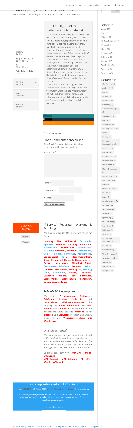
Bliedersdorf (84, 247)
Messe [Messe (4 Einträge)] (105, 184)
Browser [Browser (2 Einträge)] (106, 96)
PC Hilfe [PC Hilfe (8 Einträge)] (106, 193)
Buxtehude (85, 241)
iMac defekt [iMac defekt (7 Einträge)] (107, 152)
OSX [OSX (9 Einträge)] (114, 189)
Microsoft (105, 45)
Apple (55, 14)
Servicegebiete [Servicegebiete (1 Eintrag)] (108, 209)
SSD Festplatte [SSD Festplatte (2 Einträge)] (108, 222)
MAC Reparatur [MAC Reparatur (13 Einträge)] (109, 176)
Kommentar (50, 152)
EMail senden (21, 73)
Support (61, 14)
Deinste (48, 253)
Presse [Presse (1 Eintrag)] (105, 197)
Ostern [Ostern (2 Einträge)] (106, 189)
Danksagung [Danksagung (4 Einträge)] (108, 124)
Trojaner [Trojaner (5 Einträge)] (106, 234)
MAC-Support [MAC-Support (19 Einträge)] (108, 165)
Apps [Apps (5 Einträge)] (105, 92)
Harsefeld (49, 250)
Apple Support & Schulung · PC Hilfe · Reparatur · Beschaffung (52, 426)
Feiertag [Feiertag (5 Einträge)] (106, 137)
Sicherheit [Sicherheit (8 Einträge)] (107, 213)
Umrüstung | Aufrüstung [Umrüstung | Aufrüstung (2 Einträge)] (107, 240)
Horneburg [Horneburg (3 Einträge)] (107, 148)
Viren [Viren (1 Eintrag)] (105, 254)
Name (47, 182)
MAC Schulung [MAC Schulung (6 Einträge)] (108, 180)
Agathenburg (84, 253)
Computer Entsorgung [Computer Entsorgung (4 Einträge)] (110, 110)
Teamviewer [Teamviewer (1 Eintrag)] (108, 226)
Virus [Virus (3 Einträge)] (114, 254)
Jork (64, 256)
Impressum (97, 426)
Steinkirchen (50, 247)
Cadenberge (59, 272)
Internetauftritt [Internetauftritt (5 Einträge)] (109, 161)
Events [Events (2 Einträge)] (105, 133)
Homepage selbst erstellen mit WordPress (54, 384)
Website (47, 197)
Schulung (105, 57)
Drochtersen (50, 266)
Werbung (105, 69)
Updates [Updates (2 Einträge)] (106, 246)
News (103, 49)
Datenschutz (85, 426)
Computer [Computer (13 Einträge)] (107, 105)
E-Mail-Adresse (51, 190)
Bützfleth (64, 266)
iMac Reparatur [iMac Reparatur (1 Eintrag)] (109, 156)
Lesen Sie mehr (54, 407)
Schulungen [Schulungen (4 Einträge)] (107, 205)
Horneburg (69, 253)
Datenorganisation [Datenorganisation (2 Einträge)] (110, 128)
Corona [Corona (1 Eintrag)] (106, 120)
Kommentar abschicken (54, 204)
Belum (87, 266)
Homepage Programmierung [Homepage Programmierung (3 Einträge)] (109, 142)
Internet (104, 37)
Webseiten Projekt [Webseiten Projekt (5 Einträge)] (110, 258)
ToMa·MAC (21, 14)
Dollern (58, 253)
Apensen (48, 244)
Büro (103, 33)
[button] (47, 116)
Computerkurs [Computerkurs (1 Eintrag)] (108, 116)
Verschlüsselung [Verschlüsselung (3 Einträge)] (109, 250)
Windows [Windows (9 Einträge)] (106, 262)
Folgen (25, 236)
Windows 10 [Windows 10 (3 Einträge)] (108, 266)
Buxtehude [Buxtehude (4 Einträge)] (107, 101)
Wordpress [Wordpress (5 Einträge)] (107, 270)
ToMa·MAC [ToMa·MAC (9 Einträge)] (107, 230)
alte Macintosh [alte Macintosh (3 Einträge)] (108, 84)
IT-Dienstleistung (59, 389)
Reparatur (105, 53)
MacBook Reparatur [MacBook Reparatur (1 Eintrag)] (109, 170)
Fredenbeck (85, 250)
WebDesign (106, 65)
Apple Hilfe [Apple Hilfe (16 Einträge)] (108, 88)
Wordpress (106, 73)
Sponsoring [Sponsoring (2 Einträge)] (107, 218)
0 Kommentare (73, 14)
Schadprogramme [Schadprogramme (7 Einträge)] (110, 201)
